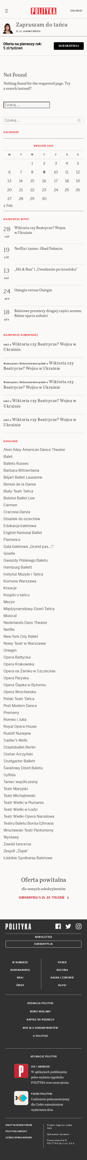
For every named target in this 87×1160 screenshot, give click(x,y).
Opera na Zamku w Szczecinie (29, 671)
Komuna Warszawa (19, 581)
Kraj (20, 977)
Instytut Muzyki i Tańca (23, 574)
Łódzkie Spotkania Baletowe (27, 858)
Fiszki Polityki (41, 1093)
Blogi (62, 985)
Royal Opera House (20, 726)
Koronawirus (20, 970)
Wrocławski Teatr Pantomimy (28, 830)
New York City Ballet (20, 636)
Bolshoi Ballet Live (19, 498)
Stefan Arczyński (18, 754)
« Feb (8, 205)
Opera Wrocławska (19, 691)
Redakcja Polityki (40, 1003)
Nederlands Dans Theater (25, 622)
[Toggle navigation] (6, 11)
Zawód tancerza (17, 844)
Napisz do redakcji (40, 1019)
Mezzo (9, 601)
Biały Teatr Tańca (18, 491)
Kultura (62, 970)
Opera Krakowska (18, 664)
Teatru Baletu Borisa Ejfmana (28, 823)
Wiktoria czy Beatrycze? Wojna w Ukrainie (39, 346)
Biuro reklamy (40, 1011)
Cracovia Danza (16, 512)
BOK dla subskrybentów (40, 1027)
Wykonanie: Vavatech (58, 1134)
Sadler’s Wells (15, 740)
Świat (20, 985)
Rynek (62, 962)
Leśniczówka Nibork (19, 1137)
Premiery (11, 712)
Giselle (9, 553)
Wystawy (11, 837)
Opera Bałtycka (17, 657)
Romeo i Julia (14, 719)
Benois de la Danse (19, 484)
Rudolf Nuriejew (17, 733)
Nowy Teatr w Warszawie (24, 643)
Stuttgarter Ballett (19, 761)
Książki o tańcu (16, 595)
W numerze (20, 962)
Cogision (60, 1125)
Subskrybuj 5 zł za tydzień (41, 898)
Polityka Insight (16, 1131)
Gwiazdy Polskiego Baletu (25, 560)
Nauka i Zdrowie (62, 977)
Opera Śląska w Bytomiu (24, 685)
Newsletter (43, 937)
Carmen (10, 505)
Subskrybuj (68, 46)
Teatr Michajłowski (19, 795)
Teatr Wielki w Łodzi (20, 809)
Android (44, 1066)
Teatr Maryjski (15, 788)
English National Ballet (22, 532)
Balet (8, 456)
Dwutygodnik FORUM (19, 1125)
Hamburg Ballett (17, 567)
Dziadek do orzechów (21, 518)
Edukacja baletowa (19, 525)
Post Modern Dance (20, 705)
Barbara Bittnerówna (21, 470)
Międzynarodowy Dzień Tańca (29, 608)
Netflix (9, 629)
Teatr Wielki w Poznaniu (23, 802)
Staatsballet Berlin (19, 747)
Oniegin (9, 650)
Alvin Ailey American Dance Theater (34, 449)
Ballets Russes (16, 463)
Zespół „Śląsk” (16, 851)
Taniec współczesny (20, 781)
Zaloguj (76, 10)
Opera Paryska (16, 678)
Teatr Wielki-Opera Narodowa (28, 816)
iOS (33, 1066)
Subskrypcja (43, 943)
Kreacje (10, 588)
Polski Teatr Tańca (18, 698)
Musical (10, 615)
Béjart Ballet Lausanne (22, 477)
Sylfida (9, 774)
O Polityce (40, 1036)
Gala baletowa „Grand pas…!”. (28, 546)
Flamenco (11, 539)
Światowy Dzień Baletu (23, 768)
